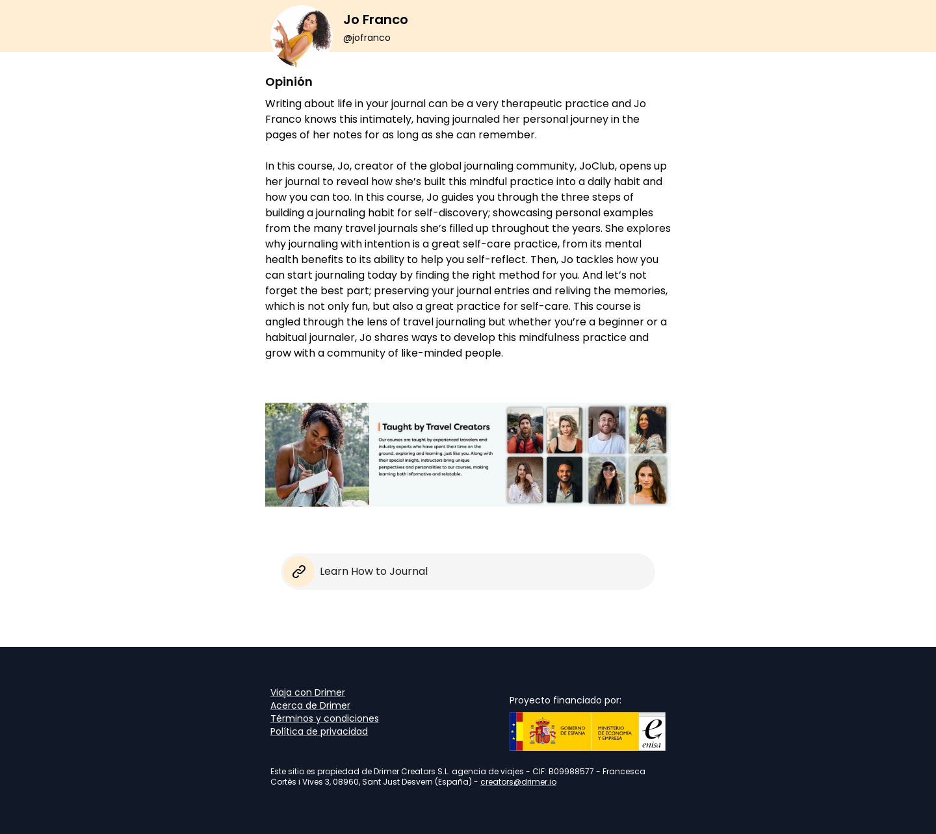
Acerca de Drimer (310, 705)
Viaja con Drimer (307, 692)
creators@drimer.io (518, 781)
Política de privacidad (319, 731)
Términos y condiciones (324, 718)
